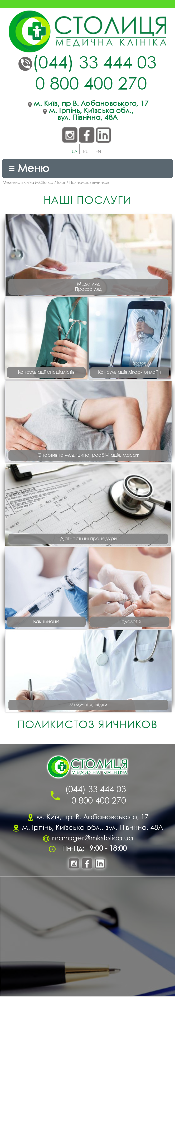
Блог (61, 183)
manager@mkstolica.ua (92, 977)
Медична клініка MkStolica (28, 183)
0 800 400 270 (91, 84)
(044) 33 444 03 (94, 63)
